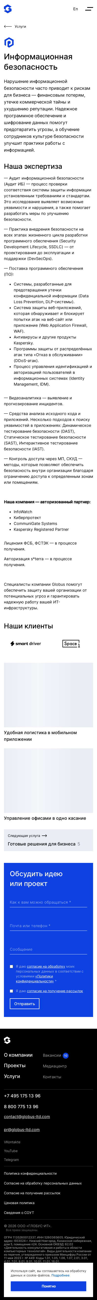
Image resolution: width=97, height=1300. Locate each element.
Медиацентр (55, 1066)
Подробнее (60, 1275)
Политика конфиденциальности (30, 1173)
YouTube (11, 1151)
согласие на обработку (46, 966)
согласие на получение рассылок (55, 991)
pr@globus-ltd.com (22, 1129)
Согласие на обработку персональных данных (43, 1183)
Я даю (49, 991)
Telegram (11, 1159)
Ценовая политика (19, 1203)
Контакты (52, 1076)
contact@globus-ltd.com (27, 1116)
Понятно (49, 1286)
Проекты (14, 1065)
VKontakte (12, 1142)
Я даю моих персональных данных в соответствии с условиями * (50, 973)
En (75, 8)
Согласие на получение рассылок (32, 1193)
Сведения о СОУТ (19, 1212)
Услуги (12, 1076)
